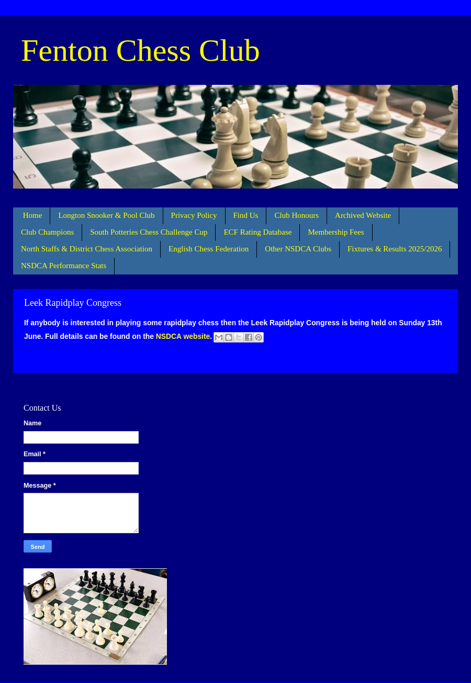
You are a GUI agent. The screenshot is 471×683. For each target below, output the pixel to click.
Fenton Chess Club (140, 50)
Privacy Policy (194, 215)
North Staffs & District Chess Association (86, 249)
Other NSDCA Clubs (298, 249)
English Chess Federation (209, 249)
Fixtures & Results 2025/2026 (394, 249)
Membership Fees (336, 232)
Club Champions (47, 232)
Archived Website (363, 215)
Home (32, 215)
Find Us (246, 215)
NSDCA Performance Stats (63, 265)
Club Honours (296, 215)
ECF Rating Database (257, 232)
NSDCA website (183, 336)
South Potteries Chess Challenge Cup (148, 232)
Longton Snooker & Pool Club (106, 215)
